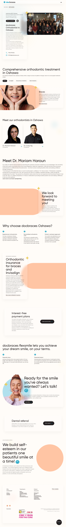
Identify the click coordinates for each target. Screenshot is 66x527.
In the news (8, 494)
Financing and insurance (38, 496)
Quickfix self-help (36, 498)
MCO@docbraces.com (13, 55)
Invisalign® (21, 492)
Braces (21, 491)
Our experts (8, 493)
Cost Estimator (36, 497)
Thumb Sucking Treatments (24, 496)
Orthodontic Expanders (23, 493)
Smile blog (35, 493)
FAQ (34, 494)
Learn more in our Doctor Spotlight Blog (12, 178)
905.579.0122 (11, 52)
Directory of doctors (37, 499)
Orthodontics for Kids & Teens (23, 494)
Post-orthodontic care (37, 495)
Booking (59, 522)
